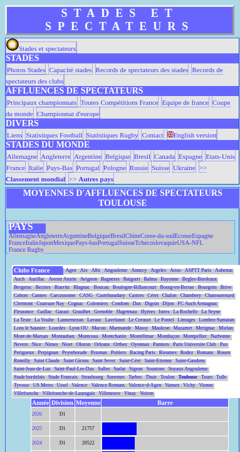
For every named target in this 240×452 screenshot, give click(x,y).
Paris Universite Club (194, 344)
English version (192, 135)
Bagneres (110, 279)
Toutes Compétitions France (120, 102)
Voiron (147, 393)
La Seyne (210, 312)
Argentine (88, 156)
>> (91, 179)
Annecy (139, 270)
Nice (36, 344)
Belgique (117, 156)
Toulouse (188, 377)
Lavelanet (115, 320)
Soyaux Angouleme (188, 369)
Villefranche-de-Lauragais (69, 393)
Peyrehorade (74, 352)
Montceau (88, 336)
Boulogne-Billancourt (135, 287)
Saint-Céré (129, 360)
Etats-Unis (220, 156)
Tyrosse (21, 385)
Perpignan (48, 352)
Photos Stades (26, 69)
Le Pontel (164, 320)
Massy (141, 328)
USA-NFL (190, 242)
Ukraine (184, 167)
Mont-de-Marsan (31, 336)
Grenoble (103, 312)
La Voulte (44, 320)
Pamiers (161, 344)
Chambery (190, 295)
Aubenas (223, 270)
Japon (45, 242)
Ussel (62, 385)
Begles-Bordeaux (199, 279)
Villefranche (26, 393)
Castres (136, 295)
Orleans (102, 344)
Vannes (172, 385)
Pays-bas (86, 242)
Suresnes (116, 377)
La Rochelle (186, 312)
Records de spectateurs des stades (142, 69)
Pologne (114, 167)
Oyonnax (140, 344)
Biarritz (62, 287)
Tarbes (135, 377)
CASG (86, 295)
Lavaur (94, 320)
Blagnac (81, 287)
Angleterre (55, 156)
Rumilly (22, 360)
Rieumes (168, 352)
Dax (137, 303)
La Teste (22, 320)
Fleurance (24, 312)
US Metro (43, 385)
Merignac (205, 328)
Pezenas (99, 352)
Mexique (64, 242)
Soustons (156, 369)
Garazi (62, 312)
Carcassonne (62, 295)
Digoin (152, 303)
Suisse (160, 167)
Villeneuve (109, 393)
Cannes (39, 295)
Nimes (51, 344)
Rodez (186, 352)
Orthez (120, 344)
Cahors (21, 295)
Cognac (75, 303)
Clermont (23, 303)
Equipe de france (185, 102)
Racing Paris (142, 352)
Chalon (169, 295)
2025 (37, 428)
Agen (71, 270)
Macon (98, 328)
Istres (164, 312)
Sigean (136, 369)
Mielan (226, 328)
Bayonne (169, 279)
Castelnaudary (111, 295)
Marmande (121, 328)
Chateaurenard (219, 295)
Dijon (168, 303)
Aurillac (36, 279)
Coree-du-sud (157, 235)
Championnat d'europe (68, 113)
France (15, 167)
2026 (37, 414)
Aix (84, 270)
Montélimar (142, 336)
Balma (150, 279)
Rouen (223, 352)
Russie (139, 167)
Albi (95, 270)
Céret (152, 295)
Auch (19, 279)
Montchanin (114, 336)
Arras (175, 270)
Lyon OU (78, 328)
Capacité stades (70, 69)
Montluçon (168, 336)
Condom (120, 303)
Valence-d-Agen (144, 385)
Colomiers (97, 303)
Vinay (130, 393)
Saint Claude (47, 360)
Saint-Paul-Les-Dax (75, 369)
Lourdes (57, 328)
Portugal (88, 167)
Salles (104, 369)
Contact (152, 135)
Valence (79, 385)
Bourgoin (207, 287)
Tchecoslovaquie (156, 242)
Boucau (100, 287)
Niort (67, 344)
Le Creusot (139, 320)
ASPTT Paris (198, 270)
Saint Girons (75, 360)
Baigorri (131, 279)
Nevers (21, 344)
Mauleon (160, 328)
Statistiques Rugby (112, 135)
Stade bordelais (29, 377)
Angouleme (115, 270)
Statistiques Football (54, 135)
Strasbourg (92, 377)
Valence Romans (108, 385)
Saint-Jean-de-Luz (32, 369)
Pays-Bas (60, 167)
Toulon (167, 377)
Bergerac (23, 287)
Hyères (148, 312)
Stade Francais (63, 377)
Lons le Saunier (29, 328)
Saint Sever (104, 360)
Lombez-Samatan (216, 320)
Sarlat (119, 369)
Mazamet (183, 328)
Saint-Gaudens (190, 360)
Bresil (142, 156)
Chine (132, 235)
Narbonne (221, 336)
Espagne (190, 156)
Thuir (151, 377)
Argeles (158, 270)
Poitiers (118, 352)
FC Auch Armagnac (198, 303)
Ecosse (183, 235)
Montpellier (195, 336)
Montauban (62, 336)
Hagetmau (127, 312)
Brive (226, 287)
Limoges (186, 320)
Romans (205, 352)
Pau (223, 344)
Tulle (221, 377)
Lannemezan (70, 320)
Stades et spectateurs (41, 48)
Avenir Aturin (62, 279)
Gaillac (45, 312)
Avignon (88, 279)
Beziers (43, 287)
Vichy (189, 385)
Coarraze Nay (50, 303)
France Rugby (26, 249)
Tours (206, 377)
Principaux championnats (42, 102)
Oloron (83, 344)
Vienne (206, 385)
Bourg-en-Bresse (177, 287)
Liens (14, 135)
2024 (37, 443)
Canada (164, 156)
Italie (36, 167)
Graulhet (81, 312)
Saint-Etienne (158, 360)
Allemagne (22, 156)
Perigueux (24, 352)
